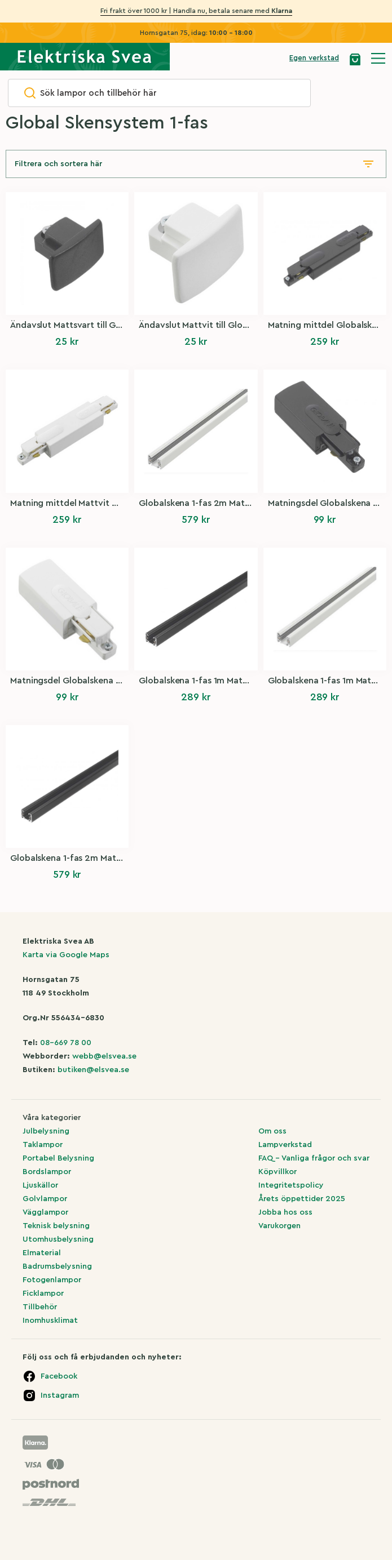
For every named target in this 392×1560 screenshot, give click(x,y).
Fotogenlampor (52, 1280)
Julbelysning (46, 1131)
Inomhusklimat (50, 1321)
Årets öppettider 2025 (301, 1199)
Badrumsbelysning (57, 1266)
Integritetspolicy (291, 1185)
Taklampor (43, 1145)
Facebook (59, 1376)
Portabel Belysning (58, 1158)
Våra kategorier (52, 1118)
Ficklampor (43, 1293)
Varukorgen (279, 1226)
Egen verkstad (314, 57)
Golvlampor (45, 1199)
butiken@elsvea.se (93, 1070)
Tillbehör (40, 1307)
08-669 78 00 (65, 1043)
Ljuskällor (40, 1185)
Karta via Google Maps (66, 955)
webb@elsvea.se (104, 1056)
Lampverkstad (285, 1145)
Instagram (60, 1395)
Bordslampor (47, 1172)
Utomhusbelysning (58, 1239)
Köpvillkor (277, 1172)
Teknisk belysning (56, 1226)
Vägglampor (45, 1212)
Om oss (272, 1131)
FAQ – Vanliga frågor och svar (313, 1158)
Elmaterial (42, 1253)
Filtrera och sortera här (58, 164)
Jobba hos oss (285, 1212)
